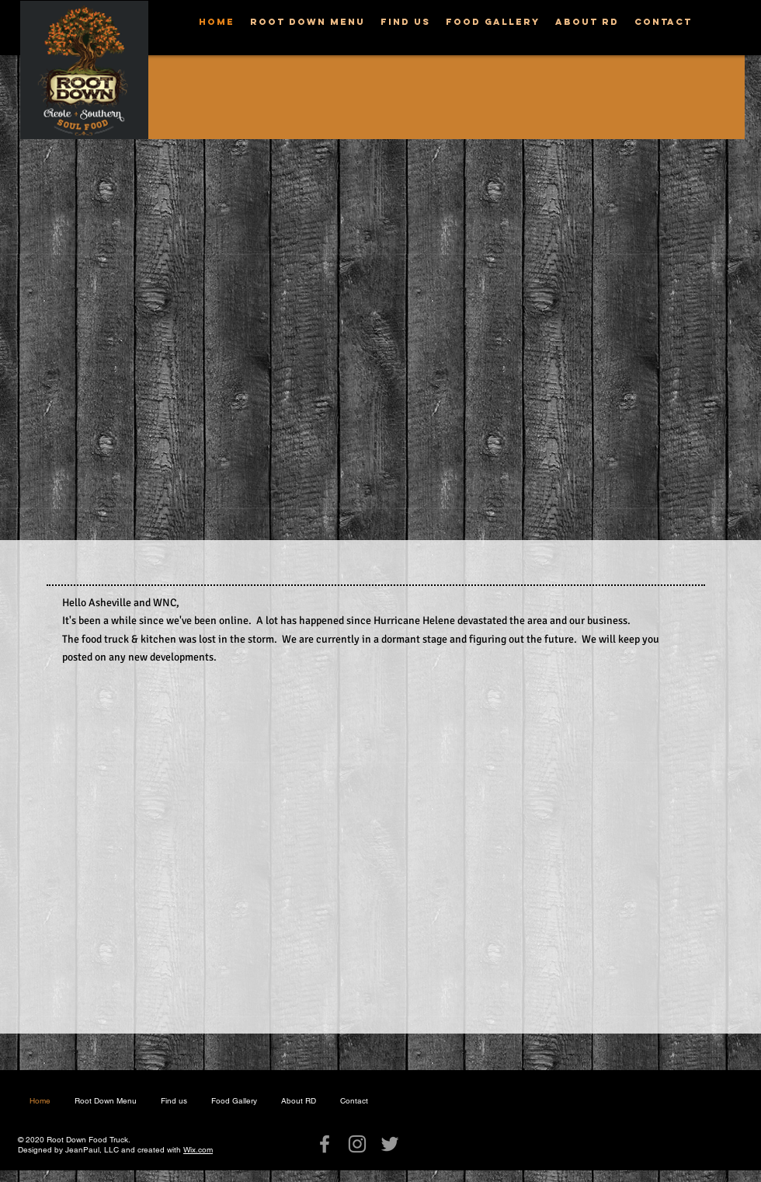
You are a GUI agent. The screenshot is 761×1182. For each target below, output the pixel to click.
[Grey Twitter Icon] (389, 1144)
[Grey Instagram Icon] (357, 1144)
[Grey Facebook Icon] (324, 1144)
